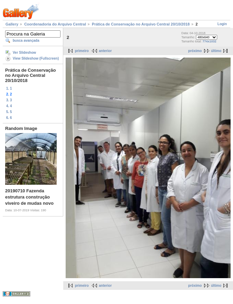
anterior (105, 51)
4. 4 (9, 106)
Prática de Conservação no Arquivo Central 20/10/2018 (141, 24)
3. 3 (9, 100)
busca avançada (26, 40)
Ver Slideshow (24, 52)
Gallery (11, 24)
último (216, 51)
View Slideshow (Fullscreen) (36, 58)
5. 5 (9, 112)
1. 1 (9, 88)
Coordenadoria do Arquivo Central (55, 24)
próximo (195, 51)
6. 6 (9, 118)
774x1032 (209, 41)
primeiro (82, 51)
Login (222, 24)
